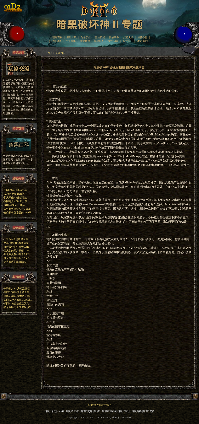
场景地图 (99, 41)
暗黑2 (97, 411)
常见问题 (113, 41)
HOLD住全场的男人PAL (17, 239)
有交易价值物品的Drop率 (17, 212)
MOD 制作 (142, 41)
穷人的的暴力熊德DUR (16, 250)
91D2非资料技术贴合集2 (17, 296)
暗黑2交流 (86, 411)
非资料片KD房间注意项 (17, 288)
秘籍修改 (57, 41)
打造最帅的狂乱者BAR (16, 246)
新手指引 (127, 41)
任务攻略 (71, 41)
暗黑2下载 (123, 411)
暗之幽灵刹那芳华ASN (16, 254)
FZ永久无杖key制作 (14, 193)
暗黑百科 (57, 37)
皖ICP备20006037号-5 (99, 405)
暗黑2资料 (148, 411)
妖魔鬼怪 (128, 37)
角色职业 (86, 37)
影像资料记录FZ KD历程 (17, 307)
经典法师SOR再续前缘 (16, 243)
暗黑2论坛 (50, 411)
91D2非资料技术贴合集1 (17, 292)
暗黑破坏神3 (109, 411)
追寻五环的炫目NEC (15, 261)
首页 (50, 53)
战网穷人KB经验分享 (15, 201)
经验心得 (142, 37)
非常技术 (85, 41)
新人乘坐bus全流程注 (15, 197)
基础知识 (71, 37)
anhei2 (60, 411)
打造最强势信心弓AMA (16, 258)
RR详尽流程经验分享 (15, 190)
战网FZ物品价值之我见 (16, 303)
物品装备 (114, 37)
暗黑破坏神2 (72, 411)
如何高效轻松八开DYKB (17, 208)
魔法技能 (100, 37)
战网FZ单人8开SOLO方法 (18, 299)
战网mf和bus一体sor (14, 205)
